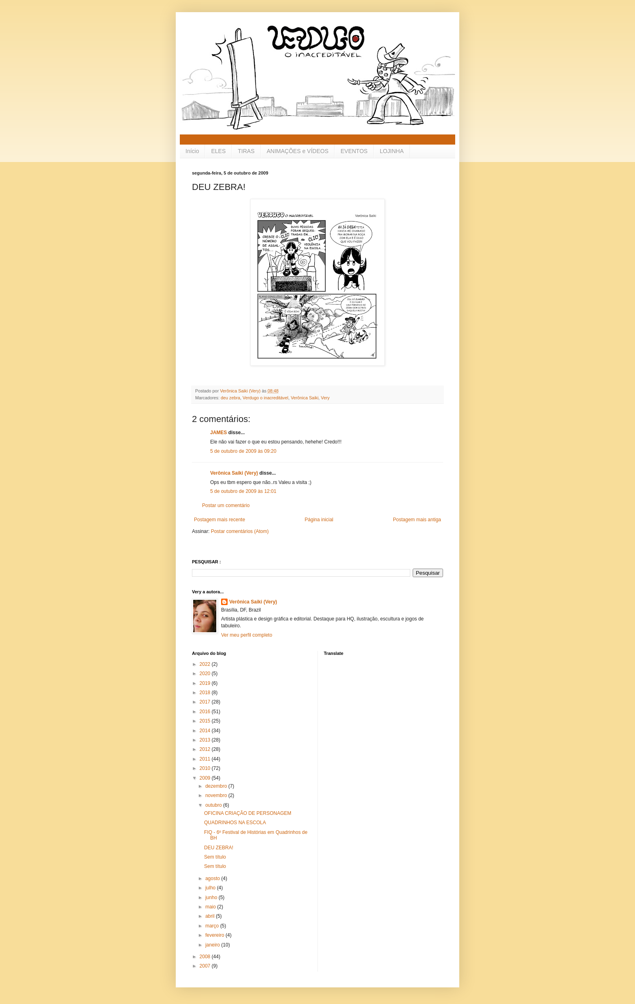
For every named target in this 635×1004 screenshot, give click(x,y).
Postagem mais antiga (417, 519)
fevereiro (215, 935)
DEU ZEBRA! (218, 848)
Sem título (215, 857)
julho (211, 888)
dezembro (216, 786)
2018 (206, 692)
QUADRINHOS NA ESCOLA (235, 822)
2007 (206, 966)
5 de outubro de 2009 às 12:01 (243, 491)
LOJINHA (392, 151)
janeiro (213, 945)
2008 (206, 956)
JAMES (218, 432)
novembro (216, 795)
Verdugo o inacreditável (265, 397)
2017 (206, 702)
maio (211, 907)
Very (325, 397)
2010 (206, 768)
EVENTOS (354, 151)
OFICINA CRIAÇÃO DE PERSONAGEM (247, 813)
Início (192, 151)
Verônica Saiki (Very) (234, 473)
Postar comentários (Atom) (240, 531)
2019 (206, 683)
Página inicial (319, 519)
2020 (206, 673)
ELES (218, 151)
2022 (206, 664)
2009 (206, 778)
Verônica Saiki (304, 397)
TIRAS (246, 151)
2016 (206, 711)
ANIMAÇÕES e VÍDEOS (297, 151)
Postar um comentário (225, 505)
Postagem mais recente (219, 519)
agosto (213, 878)
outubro (214, 805)
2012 (206, 749)
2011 (206, 759)
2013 (206, 740)
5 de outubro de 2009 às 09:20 (243, 451)
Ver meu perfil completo (246, 635)
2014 (206, 730)
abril (210, 916)
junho (212, 897)
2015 (206, 721)
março (212, 926)
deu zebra (230, 397)
